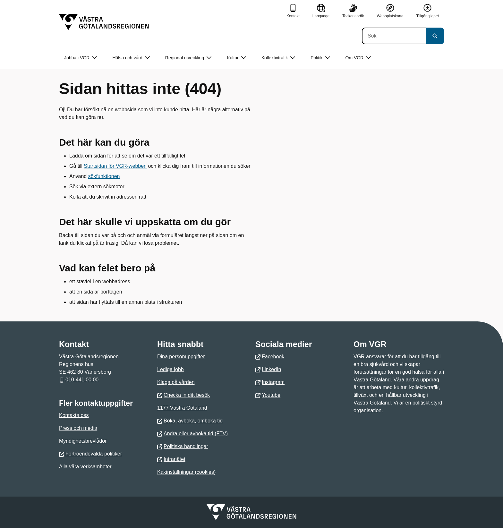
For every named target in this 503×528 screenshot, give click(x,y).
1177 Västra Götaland (182, 408)
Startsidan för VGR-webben (115, 166)
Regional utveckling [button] (188, 58)
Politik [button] (320, 58)
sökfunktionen (104, 176)
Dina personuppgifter (181, 356)
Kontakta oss (74, 415)
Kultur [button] (236, 58)
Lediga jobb (170, 369)
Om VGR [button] (358, 58)
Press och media (78, 428)
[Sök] (394, 36)
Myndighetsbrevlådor (83, 441)
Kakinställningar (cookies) (186, 472)
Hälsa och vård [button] (130, 58)
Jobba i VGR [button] (80, 58)
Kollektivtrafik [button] (278, 58)
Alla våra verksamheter (85, 466)
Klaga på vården (176, 382)
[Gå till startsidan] (104, 22)
